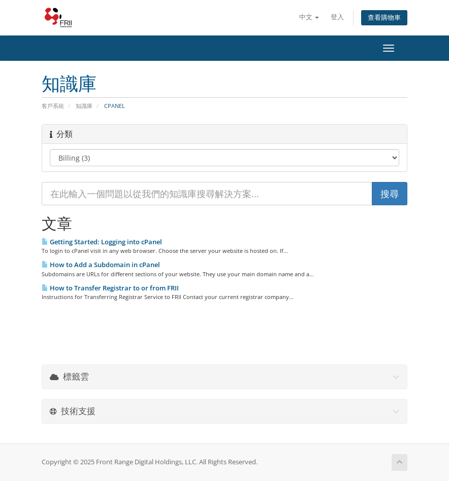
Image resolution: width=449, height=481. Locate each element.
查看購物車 (384, 17)
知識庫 (84, 105)
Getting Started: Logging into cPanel (102, 241)
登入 (337, 17)
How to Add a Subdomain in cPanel (101, 264)
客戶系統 (53, 105)
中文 (309, 17)
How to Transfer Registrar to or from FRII (110, 287)
